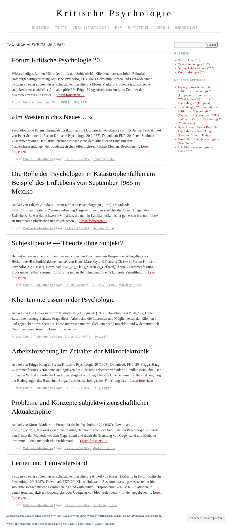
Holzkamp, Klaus (105, 505)
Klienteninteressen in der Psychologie (63, 299)
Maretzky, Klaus (130, 285)
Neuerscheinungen (36, 102)
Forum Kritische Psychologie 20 (56, 60)
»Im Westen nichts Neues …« (52, 117)
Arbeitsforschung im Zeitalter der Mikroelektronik (80, 351)
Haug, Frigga (102, 388)
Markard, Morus (104, 448)
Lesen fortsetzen (71, 95)
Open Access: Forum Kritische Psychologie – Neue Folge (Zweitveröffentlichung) (198, 131)
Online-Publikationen (38, 159)
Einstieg (40, 27)
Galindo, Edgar (103, 228)
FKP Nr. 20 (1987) (74, 102)
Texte (61, 27)
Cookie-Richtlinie (104, 523)
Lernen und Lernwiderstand (49, 463)
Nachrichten (186, 60)
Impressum (186, 27)
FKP (118, 27)
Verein (162, 27)
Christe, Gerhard (77, 285)
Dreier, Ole (73, 336)
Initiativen (139, 27)
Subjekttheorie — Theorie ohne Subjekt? (67, 243)
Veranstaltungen (91, 27)
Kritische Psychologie (114, 13)
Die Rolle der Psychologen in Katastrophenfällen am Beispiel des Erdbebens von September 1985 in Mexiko (83, 182)
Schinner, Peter (104, 159)
